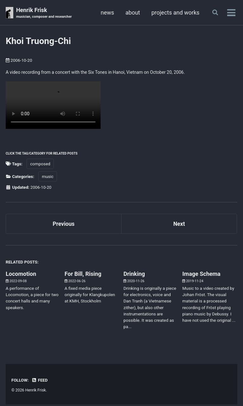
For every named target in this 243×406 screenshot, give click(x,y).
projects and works (174, 12)
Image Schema (201, 275)
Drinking (134, 275)
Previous (64, 224)
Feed (40, 381)
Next (179, 224)
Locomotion (21, 275)
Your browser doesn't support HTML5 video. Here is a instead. (53, 106)
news (106, 12)
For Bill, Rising (83, 275)
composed (40, 164)
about (131, 12)
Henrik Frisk (44, 13)
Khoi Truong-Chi (38, 41)
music (47, 177)
